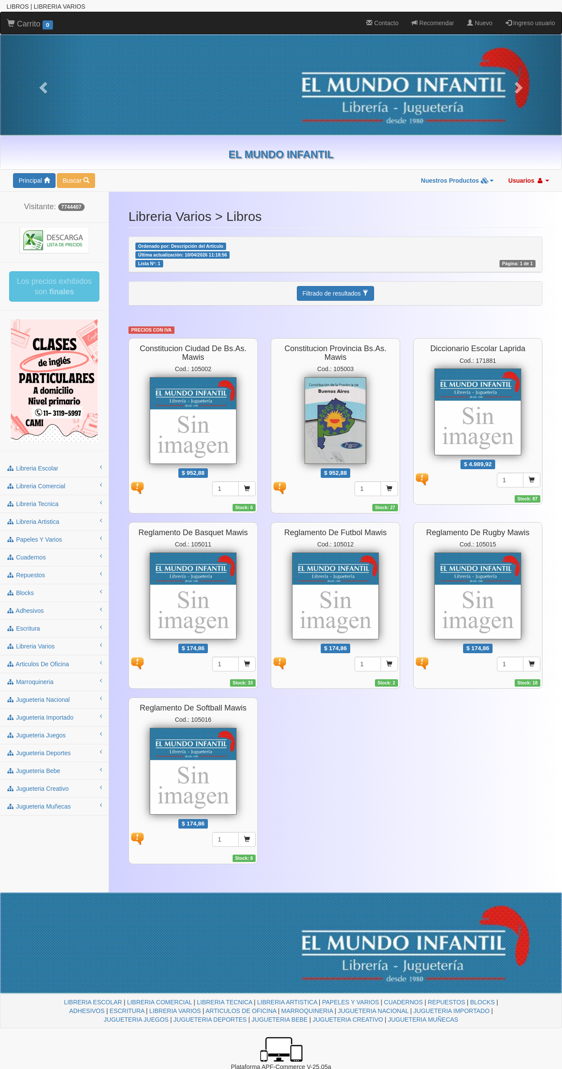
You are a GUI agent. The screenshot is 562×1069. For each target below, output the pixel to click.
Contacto (382, 23)
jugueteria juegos (54, 735)
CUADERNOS (403, 1002)
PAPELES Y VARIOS (350, 1002)
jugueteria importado (54, 717)
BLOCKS (482, 1002)
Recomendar (432, 23)
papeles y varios (54, 539)
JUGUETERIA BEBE (280, 1019)
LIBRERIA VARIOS (175, 1010)
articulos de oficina (54, 664)
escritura (54, 628)
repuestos (54, 575)
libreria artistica (54, 521)
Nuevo (479, 23)
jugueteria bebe (54, 770)
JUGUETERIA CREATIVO (347, 1019)
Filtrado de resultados (335, 293)
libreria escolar (54, 468)
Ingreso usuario (530, 23)
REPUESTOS (446, 1002)
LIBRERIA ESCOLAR (93, 1002)
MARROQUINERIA (307, 1010)
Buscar (75, 180)
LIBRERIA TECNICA (224, 1002)
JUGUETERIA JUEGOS (136, 1019)
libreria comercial (54, 486)
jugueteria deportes (54, 753)
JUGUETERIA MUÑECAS (423, 1019)
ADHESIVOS (87, 1010)
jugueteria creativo (54, 788)
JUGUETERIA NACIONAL (373, 1010)
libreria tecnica (54, 503)
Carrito (30, 24)
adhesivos (54, 610)
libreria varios (54, 646)
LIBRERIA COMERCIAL (159, 1002)
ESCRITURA (127, 1010)
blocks (54, 592)
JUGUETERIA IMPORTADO (452, 1010)
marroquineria (54, 681)
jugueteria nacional (54, 699)
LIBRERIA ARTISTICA (287, 1002)
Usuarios (528, 180)
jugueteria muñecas (54, 806)
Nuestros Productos (457, 180)
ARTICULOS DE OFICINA (241, 1010)
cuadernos (54, 557)
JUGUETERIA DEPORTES (210, 1019)
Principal (34, 180)
